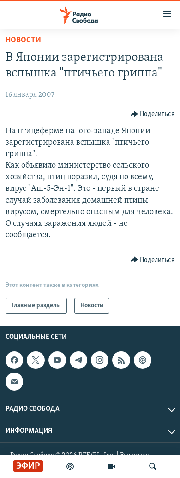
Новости (23, 40)
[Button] (153, 114)
